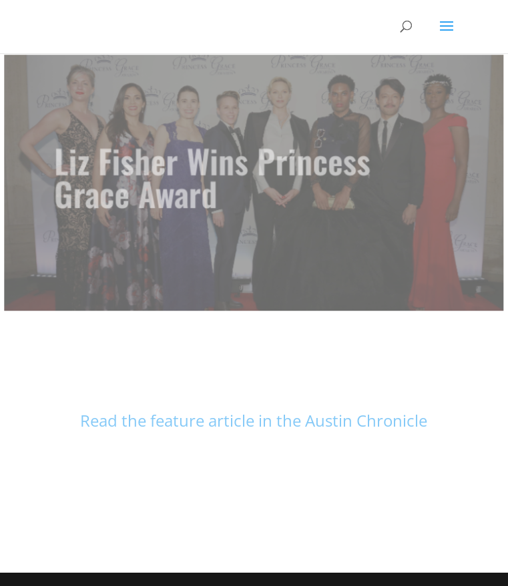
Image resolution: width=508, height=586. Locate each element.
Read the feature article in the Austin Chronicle (253, 420)
